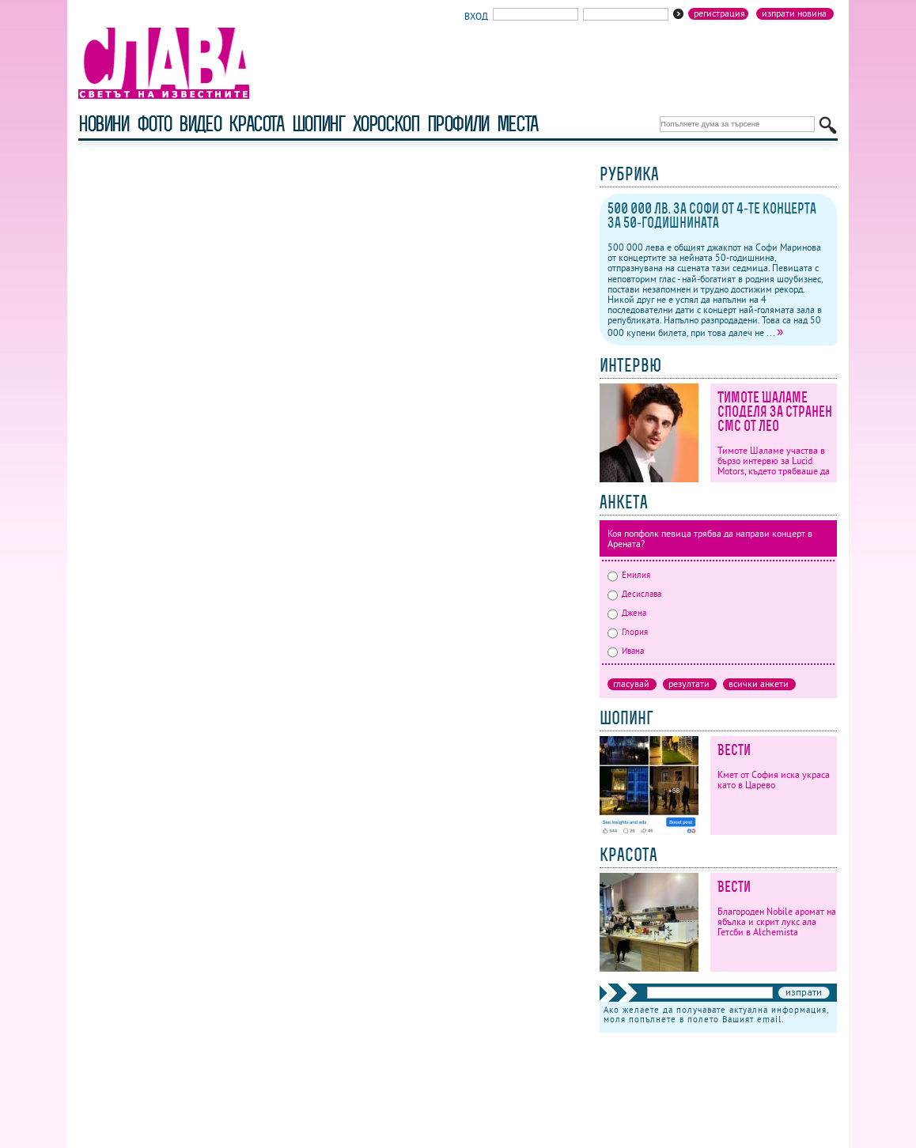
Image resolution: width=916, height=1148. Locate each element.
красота (256, 124)
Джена (627, 612)
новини (103, 124)
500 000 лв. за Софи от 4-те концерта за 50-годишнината (712, 215)
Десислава (634, 593)
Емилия (629, 574)
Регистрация (719, 13)
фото (154, 124)
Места (517, 124)
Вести (734, 750)
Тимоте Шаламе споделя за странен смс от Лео (774, 411)
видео (200, 124)
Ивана (626, 650)
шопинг (318, 124)
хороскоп (386, 124)
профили (458, 124)
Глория (628, 631)
